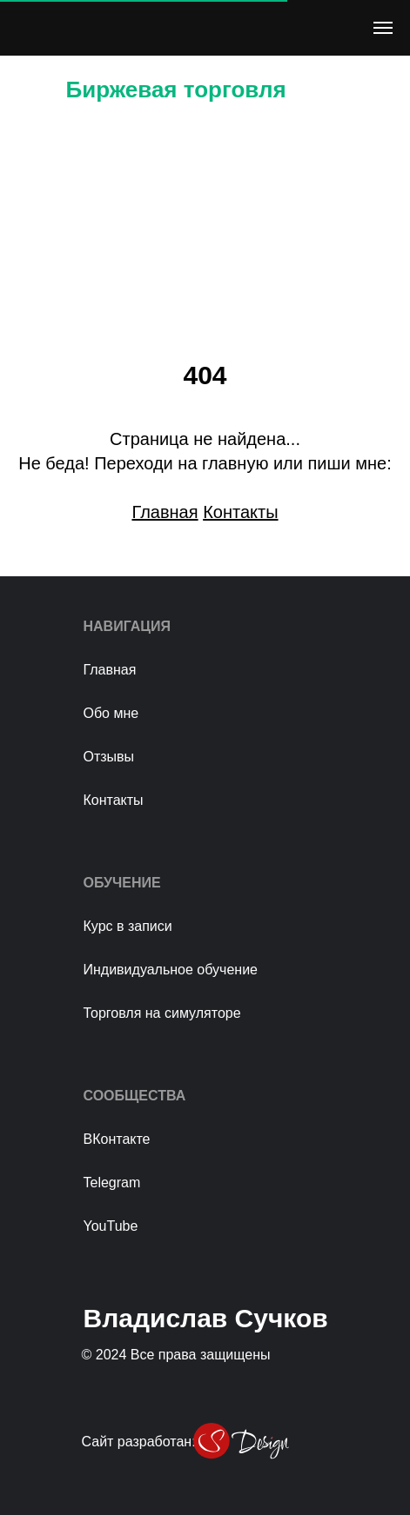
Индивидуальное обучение (171, 969)
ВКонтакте (117, 1139)
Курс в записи (128, 926)
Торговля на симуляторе (162, 1013)
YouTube (111, 1226)
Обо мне (111, 713)
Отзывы (109, 756)
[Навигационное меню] (383, 28)
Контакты (114, 800)
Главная (110, 669)
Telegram (112, 1182)
